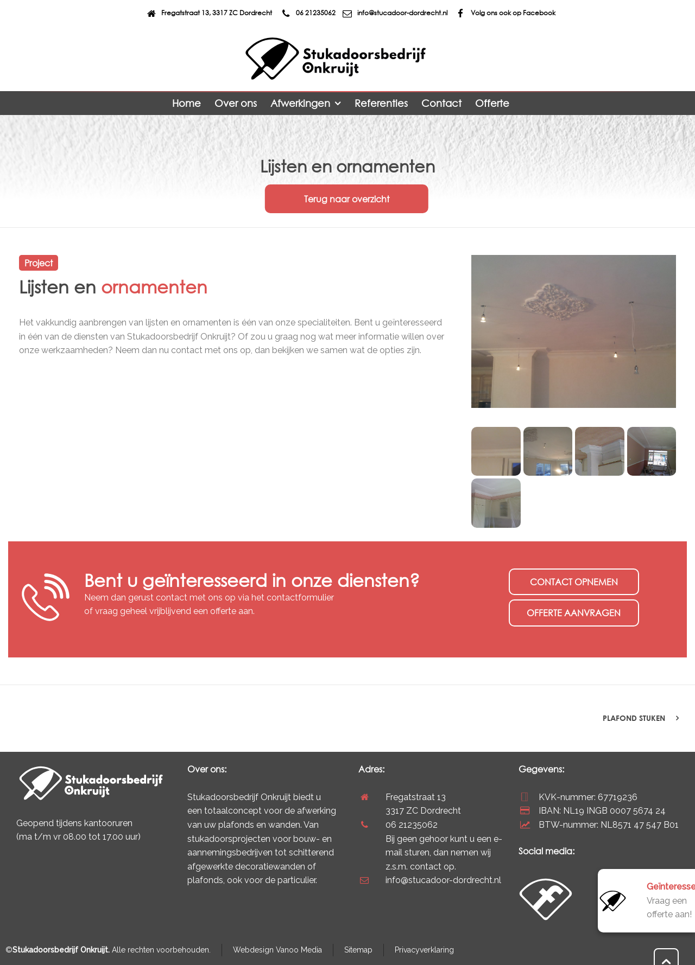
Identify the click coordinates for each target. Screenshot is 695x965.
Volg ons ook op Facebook (504, 12)
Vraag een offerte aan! (671, 900)
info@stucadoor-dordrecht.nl (394, 12)
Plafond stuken (634, 718)
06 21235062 (307, 12)
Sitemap (358, 949)
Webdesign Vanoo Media (277, 949)
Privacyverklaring (424, 949)
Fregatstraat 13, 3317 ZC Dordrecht (208, 12)
